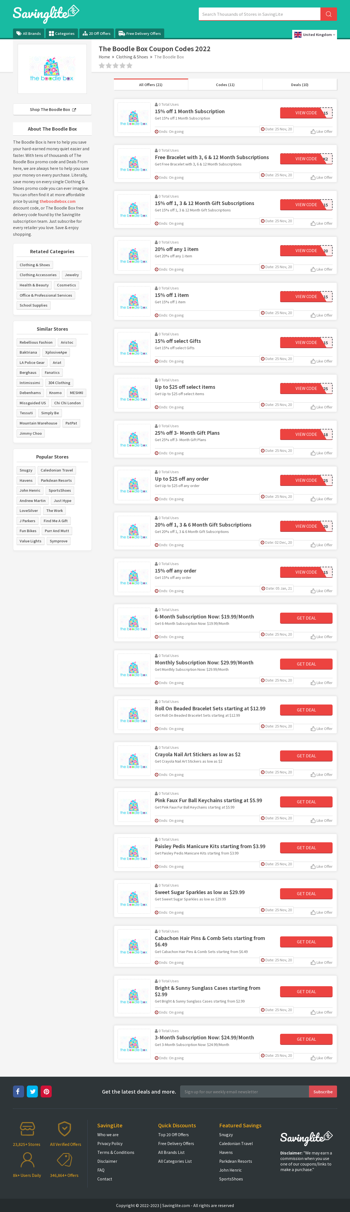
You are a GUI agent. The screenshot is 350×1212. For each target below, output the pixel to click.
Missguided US (33, 402)
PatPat (71, 423)
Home (104, 56)
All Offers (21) (151, 84)
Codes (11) (225, 84)
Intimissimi (30, 382)
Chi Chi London (67, 402)
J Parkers (27, 520)
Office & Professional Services (46, 295)
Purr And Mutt (57, 530)
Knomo (55, 392)
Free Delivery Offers (140, 33)
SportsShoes (60, 490)
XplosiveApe (56, 352)
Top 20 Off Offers (173, 1134)
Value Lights (30, 540)
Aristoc (67, 342)
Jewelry (72, 274)
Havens (26, 480)
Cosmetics (66, 285)
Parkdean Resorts (56, 480)
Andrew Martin (33, 500)
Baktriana (28, 352)
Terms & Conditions (115, 1152)
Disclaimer (107, 1161)
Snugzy (26, 470)
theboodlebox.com (57, 201)
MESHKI (76, 392)
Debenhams (30, 392)
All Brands (28, 33)
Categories (62, 33)
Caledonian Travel (57, 470)
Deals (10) (300, 84)
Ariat (57, 362)
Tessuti (26, 412)
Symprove (58, 540)
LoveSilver (29, 510)
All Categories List (175, 1161)
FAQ (101, 1170)
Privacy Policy (109, 1143)
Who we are (108, 1134)
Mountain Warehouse (38, 423)
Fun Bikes (28, 530)
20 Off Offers (97, 33)
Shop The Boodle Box (53, 109)
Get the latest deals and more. (139, 1091)
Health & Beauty (34, 285)
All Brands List (171, 1152)
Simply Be (50, 412)
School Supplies (34, 305)
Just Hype (62, 500)
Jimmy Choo (31, 433)
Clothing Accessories (38, 274)
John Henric (30, 490)
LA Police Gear (32, 362)
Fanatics (52, 372)
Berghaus (28, 372)
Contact (104, 1179)
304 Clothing (59, 382)
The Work (54, 510)
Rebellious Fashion (36, 342)
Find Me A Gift (56, 520)
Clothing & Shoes (132, 56)
